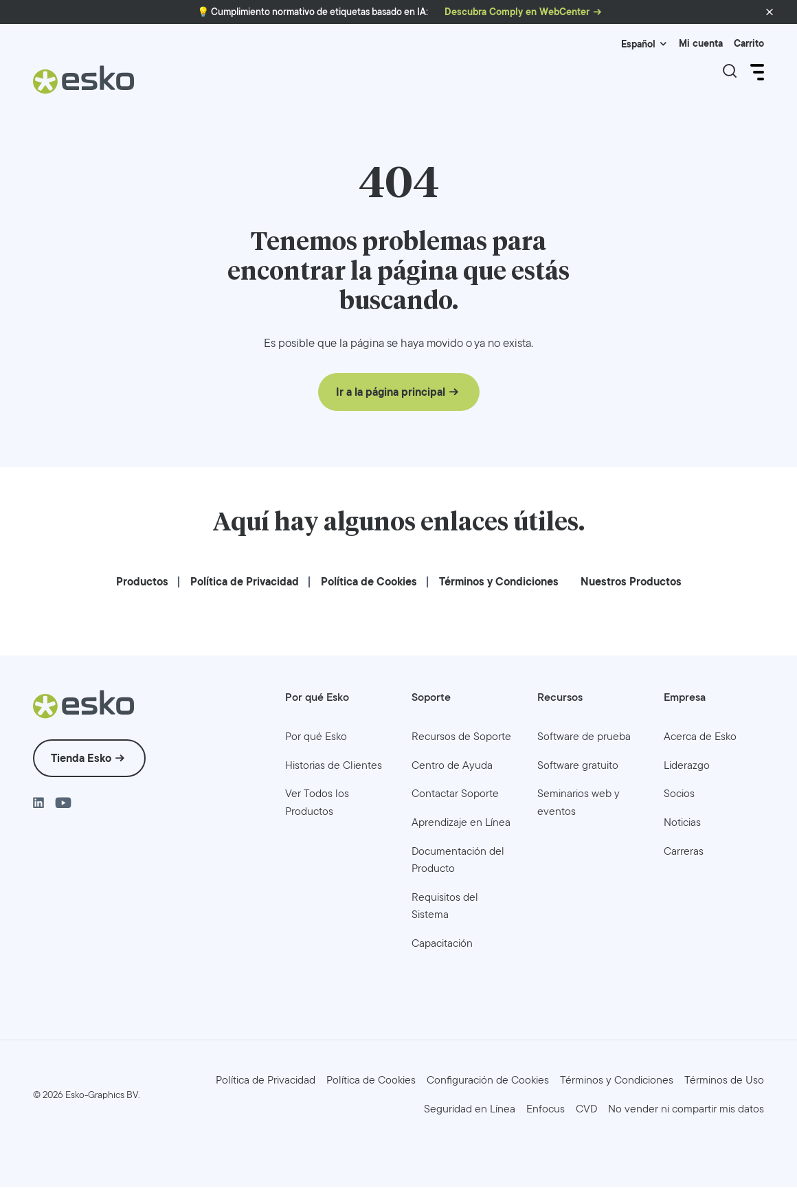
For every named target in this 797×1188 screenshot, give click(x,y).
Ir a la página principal (390, 392)
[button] (769, 12)
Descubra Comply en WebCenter (517, 12)
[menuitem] (142, 582)
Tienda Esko (81, 758)
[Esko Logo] (84, 85)
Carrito (749, 43)
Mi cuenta (701, 43)
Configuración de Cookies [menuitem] (488, 1080)
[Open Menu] (756, 72)
